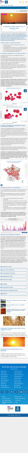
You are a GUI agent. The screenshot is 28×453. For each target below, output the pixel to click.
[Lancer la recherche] (26, 5)
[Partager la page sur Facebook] (21, 11)
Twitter (6, 391)
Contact (16, 402)
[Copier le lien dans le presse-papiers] (26, 11)
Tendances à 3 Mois (7, 266)
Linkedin (11, 391)
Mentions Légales (18, 396)
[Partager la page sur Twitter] (23, 11)
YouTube (21, 391)
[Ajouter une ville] (27, 8)
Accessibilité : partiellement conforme (7, 402)
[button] (26, 2)
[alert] (23, 2)
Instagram (16, 391)
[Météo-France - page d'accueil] (17, 409)
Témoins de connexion (6, 398)
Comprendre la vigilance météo (10, 290)
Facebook (2, 391)
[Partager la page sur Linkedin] (24, 11)
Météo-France (18, 415)
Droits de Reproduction (6, 400)
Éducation (4, 293)
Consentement (18, 400)
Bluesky (25, 391)
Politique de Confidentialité (20, 398)
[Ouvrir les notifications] (20, 2)
